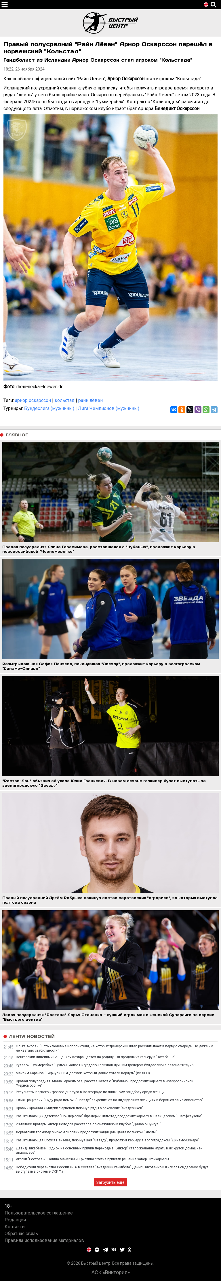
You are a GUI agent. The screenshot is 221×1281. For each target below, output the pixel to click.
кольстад (65, 400)
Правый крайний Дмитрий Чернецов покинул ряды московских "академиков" (79, 1108)
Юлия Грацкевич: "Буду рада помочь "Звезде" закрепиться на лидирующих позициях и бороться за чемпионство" (109, 1100)
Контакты (15, 1226)
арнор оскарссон (33, 400)
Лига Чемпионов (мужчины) (108, 408)
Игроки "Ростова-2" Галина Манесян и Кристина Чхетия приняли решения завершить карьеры (92, 1159)
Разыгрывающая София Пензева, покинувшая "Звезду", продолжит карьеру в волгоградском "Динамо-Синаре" (107, 1140)
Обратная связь (21, 1233)
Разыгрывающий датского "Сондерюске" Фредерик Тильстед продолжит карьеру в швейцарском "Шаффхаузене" (109, 1116)
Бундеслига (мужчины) (49, 408)
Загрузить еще (110, 1182)
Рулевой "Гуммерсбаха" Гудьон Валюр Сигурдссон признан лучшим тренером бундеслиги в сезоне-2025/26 (105, 1065)
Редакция (15, 1220)
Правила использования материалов (44, 1240)
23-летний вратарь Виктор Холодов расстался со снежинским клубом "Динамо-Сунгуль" (88, 1124)
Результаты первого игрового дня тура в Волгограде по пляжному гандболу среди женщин (91, 1092)
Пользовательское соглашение (39, 1213)
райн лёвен (90, 400)
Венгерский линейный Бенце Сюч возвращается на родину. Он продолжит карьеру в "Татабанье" (96, 1057)
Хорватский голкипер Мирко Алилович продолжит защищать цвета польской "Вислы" (86, 1132)
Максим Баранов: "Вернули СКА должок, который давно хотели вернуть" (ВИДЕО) (83, 1073)
